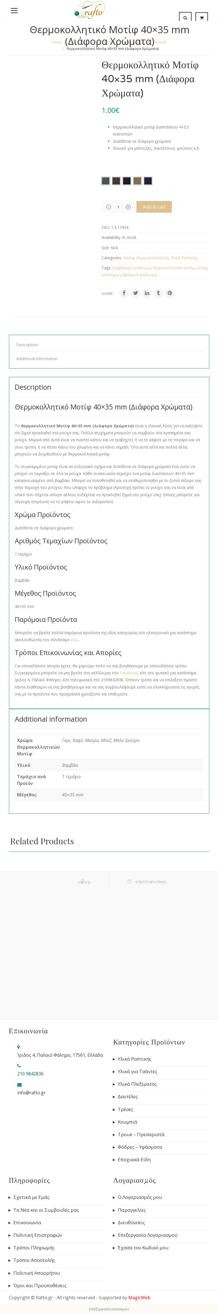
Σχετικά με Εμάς (31, 1197)
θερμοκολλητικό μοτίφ (173, 267)
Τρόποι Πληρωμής (34, 1247)
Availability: (111, 237)
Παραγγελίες (132, 1210)
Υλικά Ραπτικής (183, 257)
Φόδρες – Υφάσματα (140, 1147)
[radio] (106, 181)
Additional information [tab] (37, 358)
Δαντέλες (128, 1096)
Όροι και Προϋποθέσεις (40, 1285)
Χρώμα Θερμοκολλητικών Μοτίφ (133, 165)
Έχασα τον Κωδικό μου (143, 1247)
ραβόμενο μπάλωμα (139, 274)
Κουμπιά (127, 1122)
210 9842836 (30, 1074)
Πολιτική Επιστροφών (37, 1235)
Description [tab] (27, 344)
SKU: (106, 227)
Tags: (106, 267)
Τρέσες (125, 1109)
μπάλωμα (110, 274)
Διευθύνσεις (131, 1222)
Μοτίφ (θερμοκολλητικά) (145, 257)
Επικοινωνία (27, 1222)
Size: (106, 247)
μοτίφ (202, 267)
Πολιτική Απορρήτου (36, 1273)
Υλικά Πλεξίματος (137, 1084)
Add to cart (160, 206)
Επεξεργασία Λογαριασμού (148, 1235)
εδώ (74, 639)
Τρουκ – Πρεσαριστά (141, 1134)
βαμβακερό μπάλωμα (131, 267)
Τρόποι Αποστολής (34, 1260)
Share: (108, 293)
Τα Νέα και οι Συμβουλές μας (46, 1210)
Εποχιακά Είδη (134, 1159)
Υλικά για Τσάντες (137, 1071)
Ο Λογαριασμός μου (140, 1197)
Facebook (129, 672)
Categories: (112, 257)
